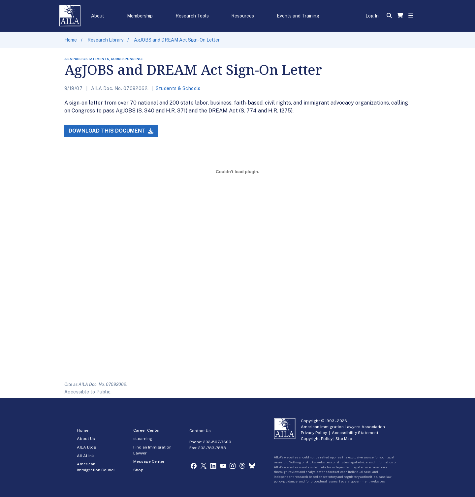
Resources (242, 15)
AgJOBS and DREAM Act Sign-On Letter (177, 40)
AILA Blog (86, 447)
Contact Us (200, 430)
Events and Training (298, 15)
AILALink (85, 455)
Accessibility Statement (355, 432)
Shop (138, 470)
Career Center (146, 430)
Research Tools (192, 15)
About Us (86, 438)
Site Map (343, 438)
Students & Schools (178, 88)
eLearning (142, 438)
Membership (140, 15)
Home (70, 40)
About (97, 15)
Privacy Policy (314, 432)
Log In (372, 15)
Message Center (149, 461)
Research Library (105, 40)
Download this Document (111, 131)
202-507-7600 (217, 442)
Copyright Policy (316, 438)
